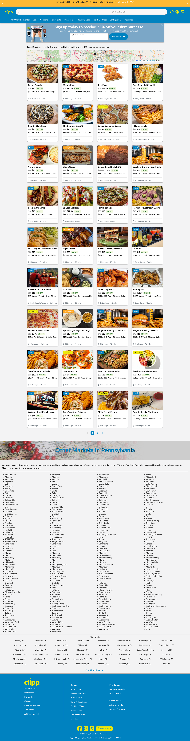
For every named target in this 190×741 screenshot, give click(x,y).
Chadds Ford (150, 495)
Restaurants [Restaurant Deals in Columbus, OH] (56, 20)
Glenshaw (8, 525)
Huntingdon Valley (153, 535)
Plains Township (105, 590)
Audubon (149, 482)
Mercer (54, 560)
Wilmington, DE (166, 659)
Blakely (7, 489)
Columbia (102, 500)
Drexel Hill (102, 509)
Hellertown (9, 532)
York (147, 629)
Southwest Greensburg (155, 606)
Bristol (54, 491)
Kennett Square (10, 542)
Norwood (149, 578)
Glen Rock (149, 523)
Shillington (149, 601)
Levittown (102, 548)
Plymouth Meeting (12, 592)
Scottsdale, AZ (145, 664)
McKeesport (150, 555)
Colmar (54, 500)
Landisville (8, 544)
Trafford (101, 613)
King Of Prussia (57, 542)
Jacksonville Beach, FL (82, 659)
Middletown (150, 560)
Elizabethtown (10, 514)
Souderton (8, 606)
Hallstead (102, 525)
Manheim (102, 553)
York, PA (166, 664)
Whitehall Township (106, 624)
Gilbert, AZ (82, 645)
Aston (53, 482)
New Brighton (57, 571)
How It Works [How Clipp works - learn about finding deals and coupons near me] (115, 694)
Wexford (149, 622)
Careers (27, 701)
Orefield (54, 583)
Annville (54, 479)
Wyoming (55, 629)
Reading (148, 592)
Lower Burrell (103, 551)
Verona (7, 618)
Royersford (149, 597)
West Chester (151, 620)
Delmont (148, 505)
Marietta (148, 553)
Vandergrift (103, 615)
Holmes (101, 532)
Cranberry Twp (10, 505)
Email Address (78, 35)
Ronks (6, 597)
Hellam (148, 530)
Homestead (150, 532)
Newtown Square (58, 576)
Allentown (102, 477)
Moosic (148, 565)
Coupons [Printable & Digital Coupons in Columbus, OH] (44, 20)
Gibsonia (54, 523)
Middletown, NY (124, 641)
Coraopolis (8, 502)
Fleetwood (149, 519)
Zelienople (55, 631)
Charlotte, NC (41, 650)
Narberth (102, 569)
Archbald (102, 479)
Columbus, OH (61, 645)
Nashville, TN (124, 655)
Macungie (149, 551)
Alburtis (7, 477)
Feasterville (103, 519)
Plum (147, 590)
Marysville (55, 555)
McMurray (8, 558)
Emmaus (101, 514)
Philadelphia (103, 588)
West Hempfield (11, 622)
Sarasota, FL (145, 659)
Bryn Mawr (150, 491)
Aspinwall (8, 482)
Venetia (148, 615)
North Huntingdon (153, 576)
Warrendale (103, 618)
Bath (6, 484)
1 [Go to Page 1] (92, 433)
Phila (53, 588)
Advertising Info (116, 705)
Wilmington (9, 629)
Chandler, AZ (40, 645)
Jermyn (101, 539)
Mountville (149, 567)
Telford (7, 613)
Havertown (56, 530)
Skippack (102, 604)
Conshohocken (151, 500)
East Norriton (56, 512)
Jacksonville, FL (82, 664)
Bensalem (8, 486)
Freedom (7, 523)
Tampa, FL (166, 655)
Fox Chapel (102, 521)
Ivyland (148, 537)
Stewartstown (104, 608)
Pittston (54, 590)
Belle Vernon (150, 484)
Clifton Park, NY (41, 664)
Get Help (74, 706)
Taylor (147, 611)
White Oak (8, 624)
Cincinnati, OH (40, 659)
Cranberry (102, 502)
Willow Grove (104, 627)
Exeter (53, 516)
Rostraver (55, 597)
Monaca (101, 562)
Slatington (149, 604)
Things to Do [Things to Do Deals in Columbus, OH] (69, 20)
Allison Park (150, 477)
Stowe (147, 608)
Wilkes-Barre (150, 624)
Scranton (8, 601)
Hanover (148, 525)
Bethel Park (56, 486)
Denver (7, 507)
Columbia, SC (61, 641)
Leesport (101, 546)
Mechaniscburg (151, 558)
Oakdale (7, 581)
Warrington (150, 618)
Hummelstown (57, 535)
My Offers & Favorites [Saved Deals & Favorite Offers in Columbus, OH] (20, 20)
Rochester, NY (145, 645)
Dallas (53, 505)
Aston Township (105, 482)
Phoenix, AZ (124, 664)
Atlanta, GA (20, 650)
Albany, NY (19, 641)
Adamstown (103, 475)
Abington (55, 475)
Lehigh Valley (150, 546)
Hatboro (148, 528)
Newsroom (29, 693)
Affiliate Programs (117, 709)
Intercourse (56, 537)
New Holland (56, 574)
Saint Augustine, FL (145, 650)
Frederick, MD (83, 641)
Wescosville (103, 620)
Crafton (54, 502)
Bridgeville (8, 491)
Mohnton (55, 562)
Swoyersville (56, 611)
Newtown (8, 576)
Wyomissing (103, 629)
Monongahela (151, 562)
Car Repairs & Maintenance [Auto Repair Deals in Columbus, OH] (121, 20)
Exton (147, 516)
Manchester (56, 553)
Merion (101, 560)
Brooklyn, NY (40, 641)
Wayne (54, 620)
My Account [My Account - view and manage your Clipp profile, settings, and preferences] (76, 689)
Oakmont (55, 581)
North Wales (56, 578)
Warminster (56, 618)
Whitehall (55, 624)
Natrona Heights (152, 569)
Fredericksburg (151, 521)
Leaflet (139, 60)
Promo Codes (76, 711)
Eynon (6, 519)
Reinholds (55, 595)
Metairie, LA (103, 664)
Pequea (148, 585)
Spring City (8, 608)
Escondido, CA (61, 655)
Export (101, 516)
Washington (9, 620)
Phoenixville (150, 588)
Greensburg (56, 525)
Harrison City (103, 528)
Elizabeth (149, 512)
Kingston (102, 542)
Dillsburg (102, 507)
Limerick (7, 551)
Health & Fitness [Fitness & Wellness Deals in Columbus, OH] (100, 20)
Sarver (6, 599)
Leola (53, 548)
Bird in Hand (150, 486)
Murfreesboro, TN (124, 645)
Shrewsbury (9, 604)
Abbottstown (9, 475)
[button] (3, 3)
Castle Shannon (104, 495)
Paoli (147, 583)
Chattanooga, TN (40, 655)
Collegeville (9, 500)
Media (6, 560)
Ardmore (149, 479)
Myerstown (56, 569)
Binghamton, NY (20, 655)
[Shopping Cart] (182, 11)
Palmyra (101, 583)
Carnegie (54, 495)
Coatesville (149, 498)
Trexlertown (9, 615)
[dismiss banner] (162, 24)
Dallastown (103, 505)
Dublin (148, 509)
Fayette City (56, 519)
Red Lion (7, 595)
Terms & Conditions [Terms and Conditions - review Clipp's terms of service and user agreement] (79, 702)
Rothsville (102, 597)
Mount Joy (55, 567)
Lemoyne (7, 548)
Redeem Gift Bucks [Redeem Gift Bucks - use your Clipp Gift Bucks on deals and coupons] (79, 694)
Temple (54, 613)
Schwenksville (151, 599)
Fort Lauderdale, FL (61, 659)
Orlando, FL (124, 659)
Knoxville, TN (103, 641)
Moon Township (105, 565)
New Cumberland (152, 571)
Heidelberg (102, 530)
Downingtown (10, 509)
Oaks (100, 581)
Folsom (7, 521)
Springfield (55, 608)
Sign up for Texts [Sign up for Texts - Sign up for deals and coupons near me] (78, 715)
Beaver (54, 484)
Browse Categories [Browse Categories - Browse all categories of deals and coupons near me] (117, 689)
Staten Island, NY (166, 645)
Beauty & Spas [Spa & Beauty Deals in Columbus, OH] (84, 20)
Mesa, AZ (103, 659)
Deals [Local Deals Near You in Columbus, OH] (35, 20)
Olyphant (8, 583)
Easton (101, 512)
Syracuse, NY (166, 650)
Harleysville (9, 528)
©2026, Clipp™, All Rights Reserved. (93, 734)
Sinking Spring (57, 604)
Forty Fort (55, 521)
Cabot (53, 493)
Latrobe (7, 546)
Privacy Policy (30, 697)
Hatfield (7, 530)
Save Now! (118, 36)
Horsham (8, 535)
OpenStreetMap (150, 60)
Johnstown (149, 539)
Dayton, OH (61, 650)
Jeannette (55, 539)
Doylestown (56, 509)
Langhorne (102, 544)
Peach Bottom (57, 585)
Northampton (104, 578)
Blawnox (54, 489)
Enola (147, 514)
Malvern (7, 553)
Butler (6, 493)
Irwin (100, 537)
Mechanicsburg (104, 558)
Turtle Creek (56, 615)
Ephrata (7, 516)
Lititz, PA (103, 650)
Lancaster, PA (103, 645)
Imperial (7, 537)
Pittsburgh (8, 590)
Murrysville (9, 569)
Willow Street (151, 627)
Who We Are (29, 688)
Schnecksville (56, 599)
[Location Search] (138, 12)
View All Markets (94, 670)
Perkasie (7, 588)
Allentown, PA (20, 645)
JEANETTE (8, 539)
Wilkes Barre (9, 627)
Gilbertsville (103, 523)
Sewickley (55, 601)
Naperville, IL (124, 650)
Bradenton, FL (20, 664)
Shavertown (103, 601)
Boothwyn (149, 489)
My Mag (74, 719)
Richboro (102, 595)
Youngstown (9, 631)
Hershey (54, 532)
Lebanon (54, 546)
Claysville (102, 498)
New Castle (103, 571)
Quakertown (103, 592)
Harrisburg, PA (82, 655)
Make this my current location (99, 47)
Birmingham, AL (19, 659)
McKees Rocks (104, 555)
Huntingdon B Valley (106, 535)
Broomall (102, 491)
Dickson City (56, 507)
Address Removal (31, 714)
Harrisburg (55, 528)
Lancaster (149, 542)
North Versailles (10, 578)
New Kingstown (152, 574)
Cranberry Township (153, 502)
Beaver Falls (103, 484)
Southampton (104, 606)
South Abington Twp (59, 606)
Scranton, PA (166, 641)
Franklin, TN (61, 664)
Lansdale (148, 544)
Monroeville (9, 565)
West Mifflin (56, 622)
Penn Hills (102, 585)
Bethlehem (102, 486)
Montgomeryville (58, 565)
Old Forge (149, 581)
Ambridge (8, 479)
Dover (147, 507)
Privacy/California (32, 705)
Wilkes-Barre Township (61, 627)
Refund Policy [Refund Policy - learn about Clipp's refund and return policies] (76, 698)
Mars (6, 555)
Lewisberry (149, 548)
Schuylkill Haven (105, 599)
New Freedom (10, 574)
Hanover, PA (82, 650)
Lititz (53, 551)
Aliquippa (55, 477)
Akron (147, 475)
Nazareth (8, 571)
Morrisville (8, 567)
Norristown (103, 576)
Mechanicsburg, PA (103, 655)
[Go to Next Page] (103, 433)
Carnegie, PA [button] (80, 47)
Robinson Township (153, 595)
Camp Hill (102, 493)
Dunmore (8, 512)
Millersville (8, 562)
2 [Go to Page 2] (97, 433)
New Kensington (105, 574)
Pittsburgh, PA (145, 641)
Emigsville (55, 514)
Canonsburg (150, 493)
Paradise (7, 585)
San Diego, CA (145, 655)
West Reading (104, 622)
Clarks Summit (57, 498)
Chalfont (7, 498)
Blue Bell (101, 489)
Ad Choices (29, 710)
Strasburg (8, 611)
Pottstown (55, 592)
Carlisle (7, 495)
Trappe (148, 613)
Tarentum (102, 611)
